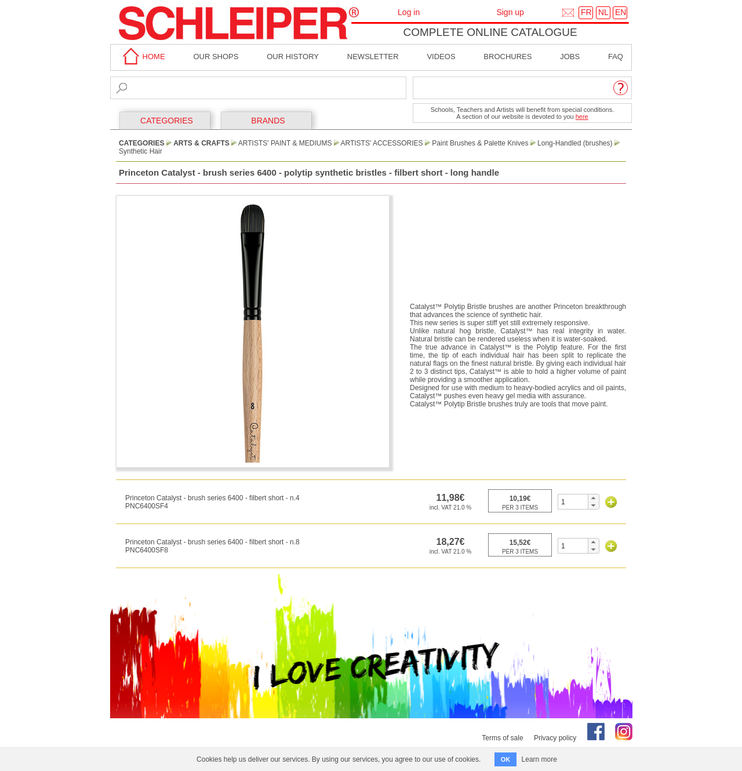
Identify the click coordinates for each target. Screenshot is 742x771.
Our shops (215, 56)
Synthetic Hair (140, 151)
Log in (409, 12)
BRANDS (268, 120)
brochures (507, 56)
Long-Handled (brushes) (574, 143)
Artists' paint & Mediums (285, 143)
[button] (593, 497)
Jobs (570, 56)
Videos (441, 56)
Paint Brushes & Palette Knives (480, 143)
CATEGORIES (166, 120)
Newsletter (373, 56)
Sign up (509, 12)
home (142, 56)
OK (506, 759)
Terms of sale (502, 738)
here (582, 116)
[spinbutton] (573, 501)
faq (615, 56)
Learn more (539, 759)
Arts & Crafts (201, 143)
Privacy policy (555, 738)
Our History (293, 56)
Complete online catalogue (490, 32)
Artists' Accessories (382, 143)
